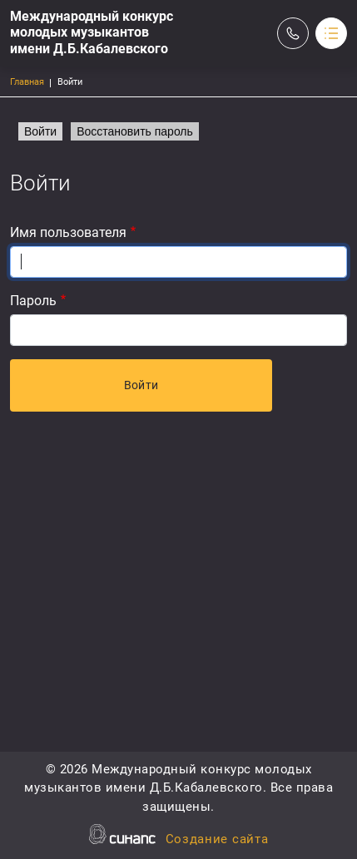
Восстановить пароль (135, 131)
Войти (40, 131)
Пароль (33, 301)
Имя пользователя (68, 232)
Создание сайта (217, 840)
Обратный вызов (293, 33)
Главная (27, 82)
